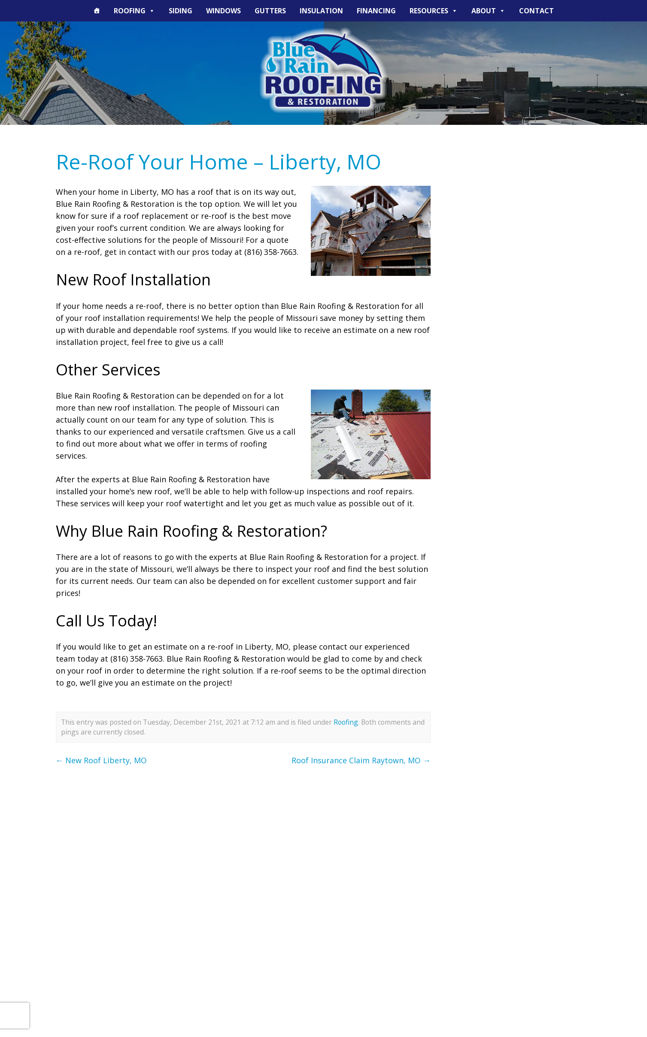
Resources (434, 10)
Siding (180, 10)
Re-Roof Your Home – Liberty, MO (219, 161)
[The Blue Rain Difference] (96, 10)
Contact (536, 10)
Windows (223, 10)
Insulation (321, 10)
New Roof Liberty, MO (101, 760)
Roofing (134, 10)
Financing (376, 10)
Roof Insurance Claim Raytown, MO (361, 760)
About (488, 10)
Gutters (270, 10)
